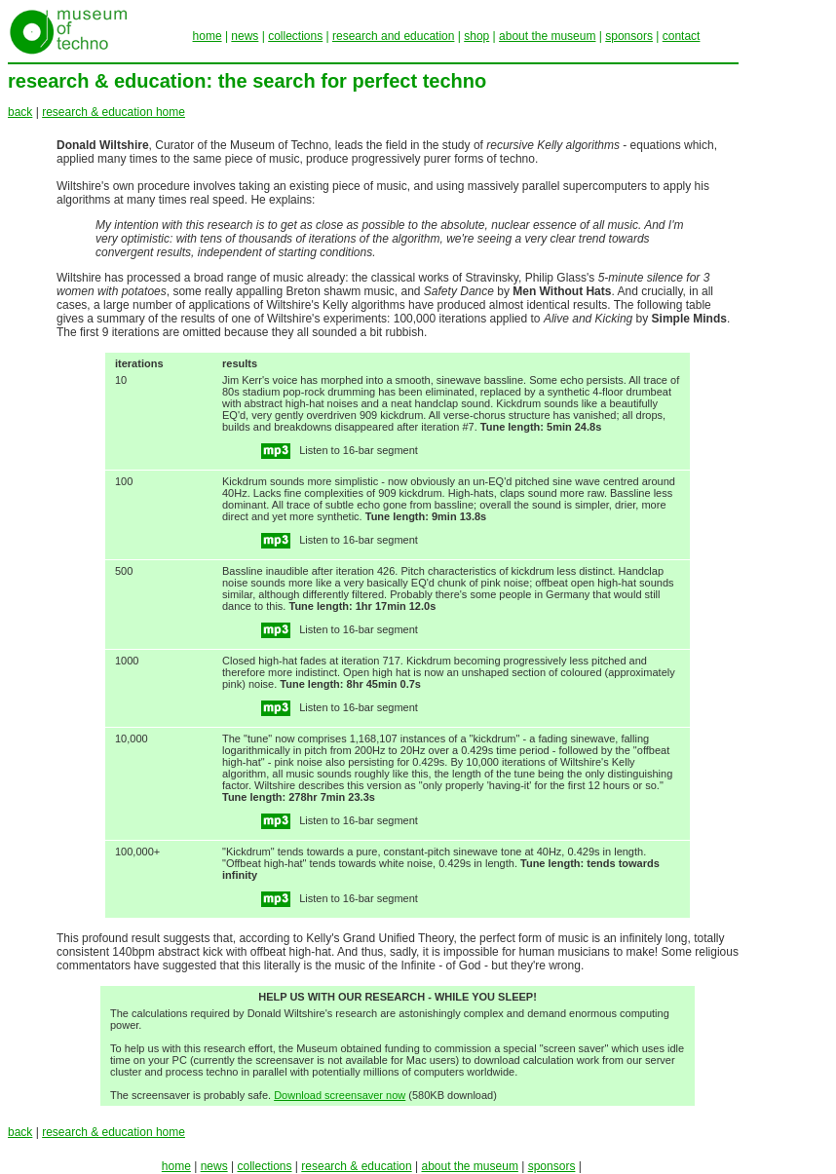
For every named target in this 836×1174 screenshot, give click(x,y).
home (207, 36)
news (244, 36)
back (20, 112)
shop (476, 36)
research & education (356, 1166)
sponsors (629, 36)
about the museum (547, 36)
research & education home (113, 112)
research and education (393, 36)
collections (295, 36)
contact (682, 36)
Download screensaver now (339, 1095)
